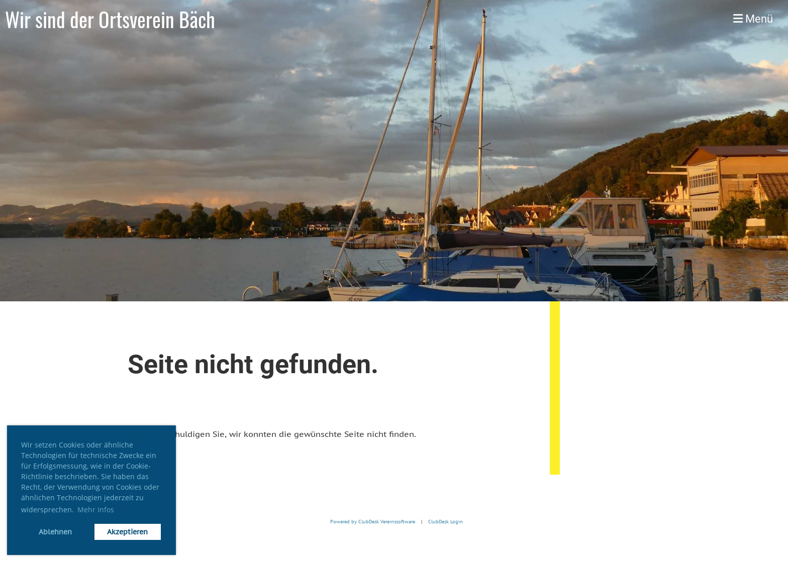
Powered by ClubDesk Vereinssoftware (370, 522)
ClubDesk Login (445, 522)
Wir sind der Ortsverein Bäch (110, 19)
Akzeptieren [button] (127, 531)
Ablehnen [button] (55, 531)
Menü (753, 19)
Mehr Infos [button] (95, 509)
